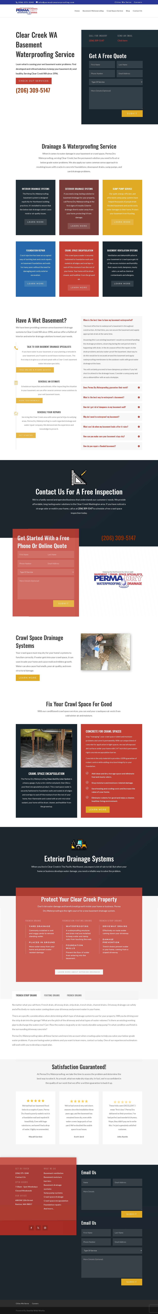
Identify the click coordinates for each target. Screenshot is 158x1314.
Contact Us (137, 11)
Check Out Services (34, 81)
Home (77, 11)
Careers (138, 2)
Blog (128, 11)
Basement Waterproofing (93, 11)
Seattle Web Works (36, 1310)
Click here (123, 40)
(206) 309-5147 (33, 90)
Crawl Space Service (115, 11)
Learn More (35, 222)
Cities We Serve (123, 2)
